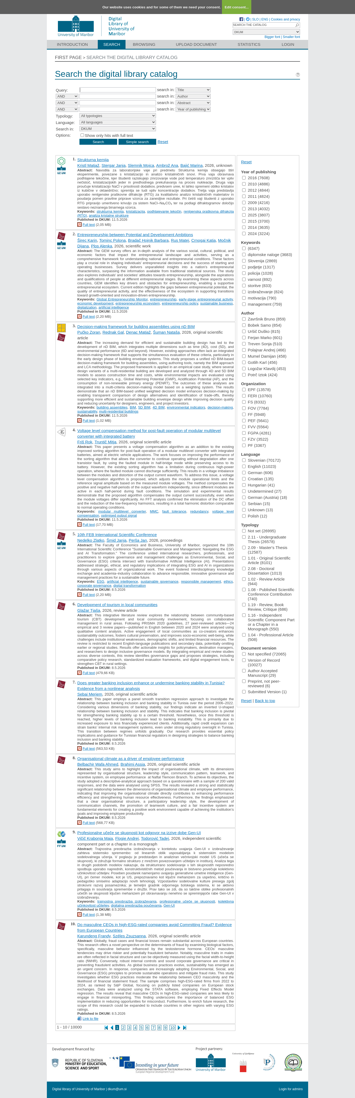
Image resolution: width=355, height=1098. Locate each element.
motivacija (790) (259, 298)
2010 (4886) (256, 184)
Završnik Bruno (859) (264, 319)
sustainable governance (159, 581)
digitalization (87, 307)
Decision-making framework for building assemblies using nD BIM (136, 326)
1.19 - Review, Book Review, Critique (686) (265, 607)
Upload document (196, 44)
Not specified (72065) (264, 654)
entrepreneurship (163, 299)
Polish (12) (254, 516)
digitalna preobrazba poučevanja (136, 905)
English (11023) (259, 466)
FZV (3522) (255, 439)
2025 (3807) (256, 215)
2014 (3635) (256, 227)
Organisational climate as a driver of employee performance (130, 758)
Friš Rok (84, 442)
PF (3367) (254, 445)
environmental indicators (186, 407)
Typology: (64, 116)
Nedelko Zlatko (90, 540)
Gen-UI (169, 905)
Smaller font (291, 37)
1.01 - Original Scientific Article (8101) (266, 560)
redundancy (199, 511)
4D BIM (159, 407)
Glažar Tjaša (88, 610)
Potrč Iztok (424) (259, 374)
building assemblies (111, 407)
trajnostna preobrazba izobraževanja (127, 901)
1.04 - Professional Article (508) (268, 637)
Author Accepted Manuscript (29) (259, 673)
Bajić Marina (191, 165)
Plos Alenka (101, 246)
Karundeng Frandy (93, 936)
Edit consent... (237, 7)
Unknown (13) (257, 509)
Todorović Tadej (155, 838)
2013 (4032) (256, 208)
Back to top (265, 700)
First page (68, 57)
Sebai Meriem (89, 694)
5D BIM (144, 407)
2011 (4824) (256, 196)
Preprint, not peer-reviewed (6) (261, 683)
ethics (228, 581)
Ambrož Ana (167, 165)
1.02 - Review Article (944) (263, 581)
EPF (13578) (256, 389)
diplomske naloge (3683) (267, 254)
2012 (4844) (256, 190)
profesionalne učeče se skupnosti (187, 901)
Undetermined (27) (261, 491)
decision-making (220, 407)
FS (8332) (254, 402)
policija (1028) (257, 273)
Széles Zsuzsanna (129, 936)
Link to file (91, 1019)
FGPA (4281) (256, 433)
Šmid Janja (116, 540)
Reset (163, 141)
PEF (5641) (255, 420)
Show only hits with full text (109, 135)
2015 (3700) (256, 221)
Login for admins (291, 1089)
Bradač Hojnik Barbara (148, 240)
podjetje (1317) (258, 267)
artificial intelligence (114, 307)
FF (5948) (254, 414)
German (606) (257, 472)
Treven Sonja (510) (262, 343)
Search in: (65, 129)
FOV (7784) (255, 408)
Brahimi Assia (132, 764)
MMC (154, 511)
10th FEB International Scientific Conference (117, 534)
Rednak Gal (113, 332)
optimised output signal (119, 515)
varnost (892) (257, 279)
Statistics (249, 44)
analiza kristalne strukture (108, 215)
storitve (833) (257, 285)
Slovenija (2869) (259, 260)
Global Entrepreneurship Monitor (122, 299)
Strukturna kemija (93, 159)
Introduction (72, 44)
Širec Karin (87, 240)
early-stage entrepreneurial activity (206, 299)
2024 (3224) (256, 233)
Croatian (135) (258, 479)
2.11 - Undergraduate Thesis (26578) (264, 539)
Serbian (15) (256, 503)
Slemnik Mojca (141, 165)
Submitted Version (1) (264, 691)
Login (288, 44)
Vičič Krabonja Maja (95, 838)
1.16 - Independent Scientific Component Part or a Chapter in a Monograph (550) (268, 622)
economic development (95, 303)
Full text (89, 225)
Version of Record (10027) (261, 662)
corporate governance (94, 585)
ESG (100, 581)
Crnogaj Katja (203, 240)
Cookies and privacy (285, 19)
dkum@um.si (117, 1089)
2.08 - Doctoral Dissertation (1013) (262, 570)
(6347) (250, 248)
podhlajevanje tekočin (164, 211)
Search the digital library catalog (132, 57)
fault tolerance (174, 511)
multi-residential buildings (118, 411)
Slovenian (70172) (261, 460)
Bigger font (272, 37)
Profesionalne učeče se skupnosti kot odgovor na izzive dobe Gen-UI (139, 832)
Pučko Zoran (88, 332)
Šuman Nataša (166, 332)
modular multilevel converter (122, 511)
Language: (65, 122)
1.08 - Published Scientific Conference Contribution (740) (268, 594)
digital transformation (129, 585)
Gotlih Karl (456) (259, 362)
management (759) (262, 304)
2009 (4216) (256, 202)
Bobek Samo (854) (261, 325)
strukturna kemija (110, 211)
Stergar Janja (114, 165)
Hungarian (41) (258, 485)
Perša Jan (138, 540)
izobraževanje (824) (262, 291)
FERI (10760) (257, 395)
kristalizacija (135, 211)
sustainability (87, 411)
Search (111, 44)
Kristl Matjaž (88, 165)
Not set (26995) (259, 531)
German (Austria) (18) (264, 497)
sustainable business (216, 303)
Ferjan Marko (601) (262, 337)
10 (172, 1027)
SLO (255, 19)
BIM (133, 407)
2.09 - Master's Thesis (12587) (264, 549)
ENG (264, 19)
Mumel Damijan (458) (264, 356)
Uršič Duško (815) (261, 331)
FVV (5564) (255, 426)
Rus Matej (180, 240)
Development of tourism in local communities (117, 604)
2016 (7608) (256, 177)
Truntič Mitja (105, 442)
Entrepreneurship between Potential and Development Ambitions (135, 234)
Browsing (144, 44)
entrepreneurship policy (180, 303)
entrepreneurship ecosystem (138, 303)
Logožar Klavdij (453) (264, 368)
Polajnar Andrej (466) (264, 350)
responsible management (201, 581)
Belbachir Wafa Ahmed (97, 764)
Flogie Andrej (127, 838)
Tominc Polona (112, 240)
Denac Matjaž (138, 332)
